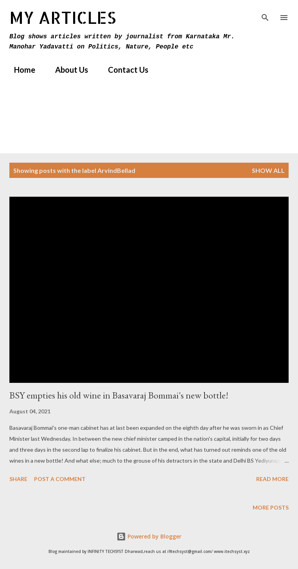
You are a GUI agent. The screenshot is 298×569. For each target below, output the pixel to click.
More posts (271, 507)
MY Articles (62, 17)
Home (20, 69)
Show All (268, 170)
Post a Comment (60, 479)
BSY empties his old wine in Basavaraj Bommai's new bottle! (118, 395)
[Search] (265, 14)
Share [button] (18, 479)
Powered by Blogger (149, 536)
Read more (272, 479)
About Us (66, 69)
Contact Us (123, 69)
